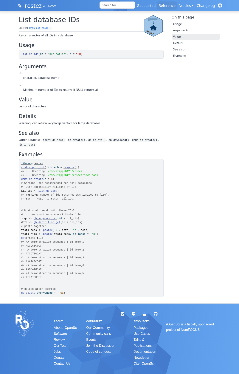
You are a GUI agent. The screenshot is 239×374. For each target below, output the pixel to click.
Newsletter (141, 357)
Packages (141, 328)
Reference (167, 5)
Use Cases (142, 334)
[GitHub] (220, 5)
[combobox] (117, 5)
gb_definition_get (47, 222)
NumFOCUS (190, 330)
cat (23, 238)
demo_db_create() (144, 140)
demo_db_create (32, 179)
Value (177, 37)
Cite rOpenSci (144, 363)
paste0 (47, 230)
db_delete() (96, 140)
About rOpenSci (65, 328)
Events (91, 339)
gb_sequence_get (45, 218)
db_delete (28, 292)
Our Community (98, 328)
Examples (180, 56)
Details (178, 43)
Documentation (145, 351)
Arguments (181, 30)
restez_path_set (33, 167)
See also (178, 49)
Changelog (206, 5)
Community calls (98, 334)
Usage (177, 24)
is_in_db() (27, 144)
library (26, 163)
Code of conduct (98, 351)
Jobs (57, 351)
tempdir (69, 167)
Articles (185, 5)
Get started (146, 5)
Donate (59, 357)
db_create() (76, 140)
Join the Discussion (100, 345)
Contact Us (62, 363)
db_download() (119, 140)
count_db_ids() (54, 140)
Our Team (61, 345)
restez (33, 5)
